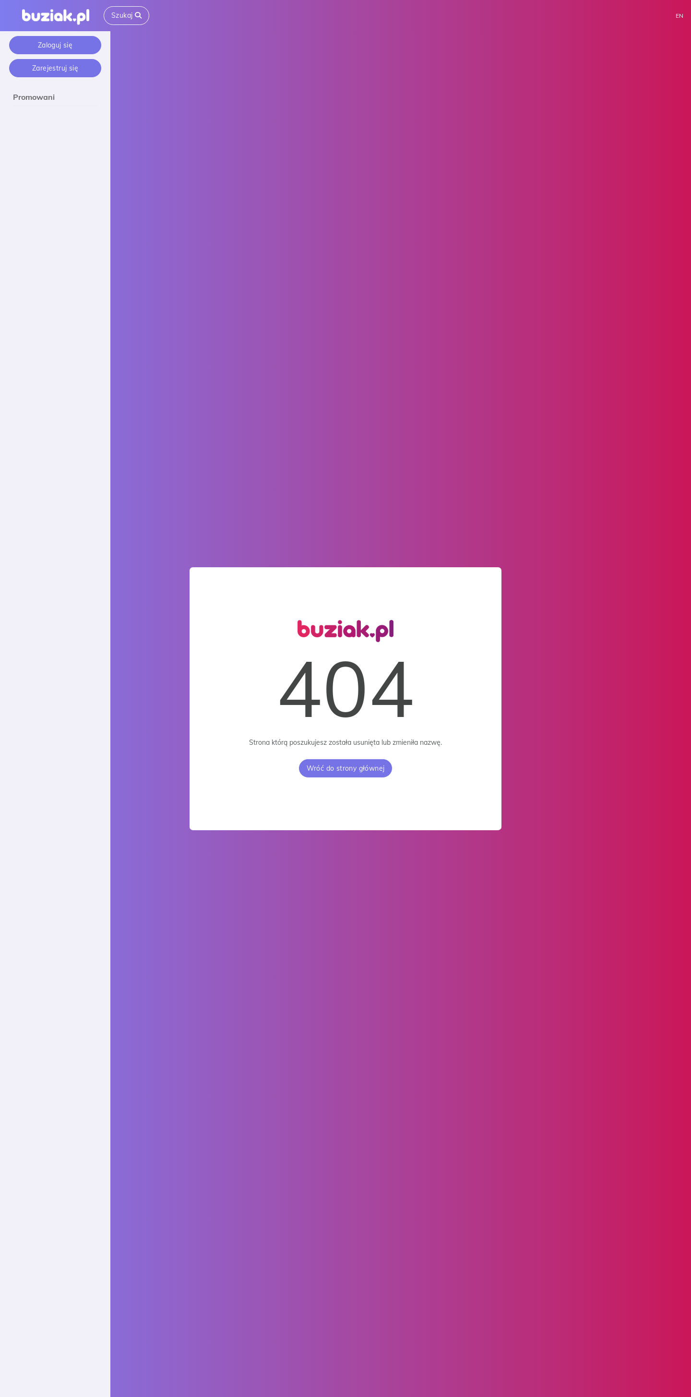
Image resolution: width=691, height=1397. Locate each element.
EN (679, 15)
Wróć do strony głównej (346, 768)
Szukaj (126, 15)
